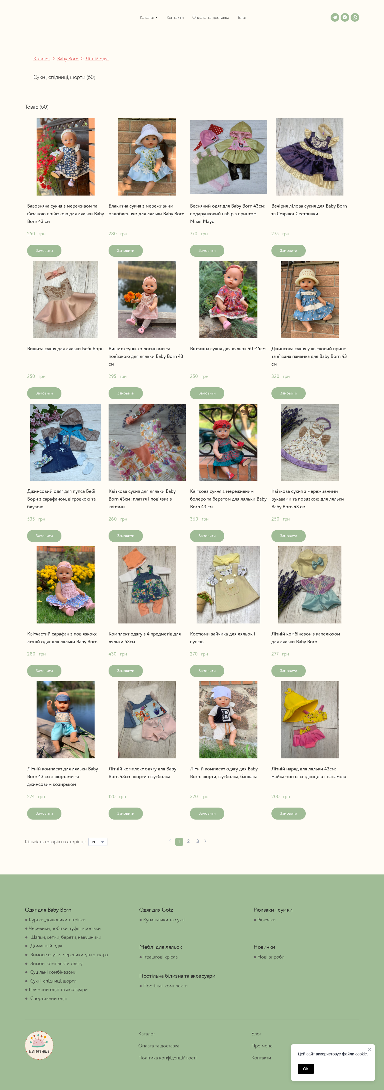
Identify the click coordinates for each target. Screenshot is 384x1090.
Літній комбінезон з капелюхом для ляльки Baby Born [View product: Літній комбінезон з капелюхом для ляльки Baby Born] (305, 638)
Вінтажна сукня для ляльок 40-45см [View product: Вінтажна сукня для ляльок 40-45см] (228, 348)
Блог (242, 17)
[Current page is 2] (188, 842)
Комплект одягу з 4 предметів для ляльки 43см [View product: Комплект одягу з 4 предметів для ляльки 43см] (145, 638)
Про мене (262, 1046)
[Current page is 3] (197, 842)
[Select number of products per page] (97, 842)
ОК (306, 1069)
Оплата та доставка (210, 17)
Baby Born (68, 59)
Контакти (175, 17)
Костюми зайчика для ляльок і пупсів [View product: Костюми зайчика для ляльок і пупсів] (222, 638)
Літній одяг (97, 59)
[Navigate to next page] (205, 842)
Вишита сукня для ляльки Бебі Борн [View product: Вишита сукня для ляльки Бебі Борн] (65, 348)
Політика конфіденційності (167, 1058)
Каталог (147, 17)
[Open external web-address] (36, 17)
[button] (335, 17)
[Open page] (39, 1045)
